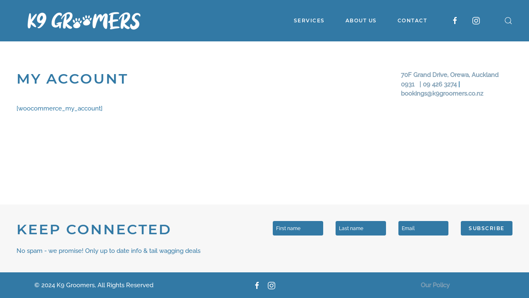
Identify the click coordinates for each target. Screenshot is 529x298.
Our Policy (435, 285)
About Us (361, 20)
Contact (412, 20)
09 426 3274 (440, 84)
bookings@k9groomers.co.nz (442, 93)
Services (309, 20)
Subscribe (487, 228)
